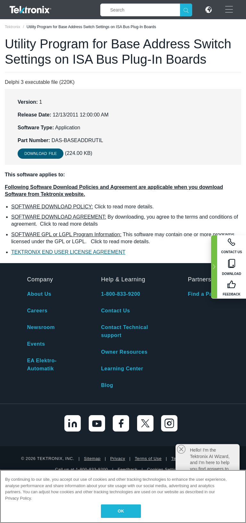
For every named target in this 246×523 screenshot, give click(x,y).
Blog (107, 385)
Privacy (117, 458)
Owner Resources (124, 352)
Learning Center (122, 368)
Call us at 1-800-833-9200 (81, 469)
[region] (123, 496)
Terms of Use (148, 458)
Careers (37, 310)
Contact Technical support (124, 331)
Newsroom (41, 327)
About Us (39, 294)
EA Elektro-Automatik (41, 364)
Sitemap (92, 458)
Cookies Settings (164, 469)
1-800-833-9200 (120, 294)
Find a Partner (206, 294)
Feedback (127, 469)
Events (36, 344)
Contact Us (115, 310)
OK (121, 511)
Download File (40, 153)
